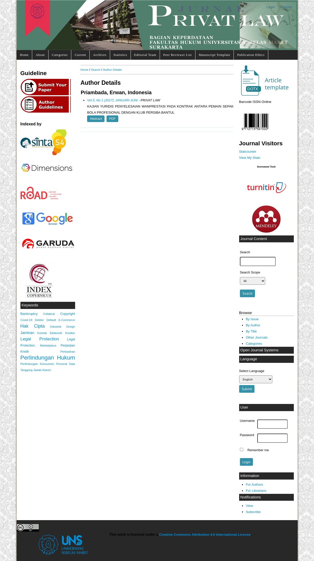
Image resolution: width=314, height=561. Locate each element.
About (40, 55)
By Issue (252, 319)
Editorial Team (145, 55)
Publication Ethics (250, 55)
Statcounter (247, 151)
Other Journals (257, 337)
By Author (253, 325)
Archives (99, 55)
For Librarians (256, 491)
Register (286, 7)
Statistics (120, 55)
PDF (112, 119)
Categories (60, 55)
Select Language (251, 371)
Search (95, 69)
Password (247, 435)
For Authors (254, 484)
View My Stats (249, 158)
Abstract (96, 119)
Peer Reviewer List (177, 55)
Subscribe (253, 512)
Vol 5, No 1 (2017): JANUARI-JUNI (112, 100)
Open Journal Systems (259, 350)
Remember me (258, 450)
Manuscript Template (214, 55)
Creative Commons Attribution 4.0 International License (205, 534)
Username (247, 421)
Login (270, 7)
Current (80, 55)
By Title (251, 331)
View (249, 506)
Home (24, 55)
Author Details (112, 69)
